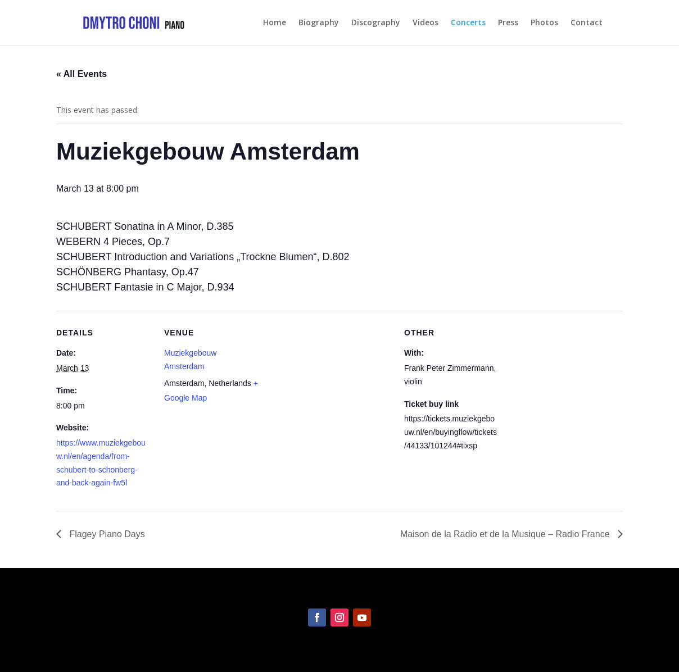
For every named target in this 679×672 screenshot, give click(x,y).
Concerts (468, 23)
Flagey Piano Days (106, 534)
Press (508, 23)
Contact (587, 23)
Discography (375, 23)
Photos (544, 23)
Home (274, 23)
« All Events (81, 74)
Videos (425, 23)
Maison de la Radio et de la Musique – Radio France (506, 534)
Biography (318, 23)
